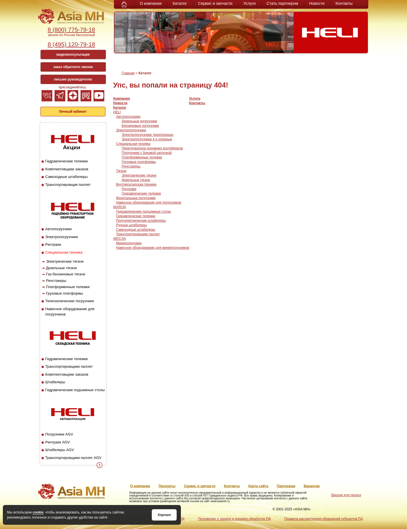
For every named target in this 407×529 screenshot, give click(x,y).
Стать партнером (282, 3)
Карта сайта (258, 486)
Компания (121, 99)
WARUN (119, 207)
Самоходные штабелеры (66, 177)
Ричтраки (53, 244)
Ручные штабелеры (131, 225)
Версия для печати (346, 495)
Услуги (249, 3)
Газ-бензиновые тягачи (65, 274)
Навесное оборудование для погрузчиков (148, 202)
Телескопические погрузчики (69, 301)
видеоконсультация (73, 54)
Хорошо (164, 515)
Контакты (343, 3)
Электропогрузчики (61, 237)
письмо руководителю (73, 79)
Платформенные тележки (68, 287)
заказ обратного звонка (73, 67)
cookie (38, 512)
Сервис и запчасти (215, 3)
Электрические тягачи (65, 261)
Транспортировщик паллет (68, 184)
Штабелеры (55, 382)
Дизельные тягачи (61, 268)
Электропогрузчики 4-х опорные (147, 139)
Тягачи (121, 171)
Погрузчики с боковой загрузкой (147, 153)
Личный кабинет (72, 112)
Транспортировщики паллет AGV (73, 458)
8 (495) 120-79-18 (71, 44)
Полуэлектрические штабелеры (141, 221)
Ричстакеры (56, 280)
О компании (151, 3)
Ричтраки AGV (57, 442)
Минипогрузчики (129, 243)
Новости (316, 3)
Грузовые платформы (64, 293)
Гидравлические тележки (66, 161)
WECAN (119, 239)
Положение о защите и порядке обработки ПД (234, 519)
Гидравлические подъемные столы (75, 390)
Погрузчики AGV (59, 434)
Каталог (180, 3)
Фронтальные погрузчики (136, 198)
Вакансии (312, 486)
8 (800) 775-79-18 (71, 29)
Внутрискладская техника (136, 184)
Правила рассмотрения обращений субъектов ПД (323, 519)
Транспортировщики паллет (69, 366)
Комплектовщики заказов (66, 169)
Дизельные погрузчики (139, 121)
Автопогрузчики (58, 229)
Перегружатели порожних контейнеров (152, 148)
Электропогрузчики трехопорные (147, 135)
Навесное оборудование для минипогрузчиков (152, 248)
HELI (117, 112)
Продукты (167, 486)
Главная (128, 73)
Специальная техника (64, 252)
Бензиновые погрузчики (140, 126)
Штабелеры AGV (59, 450)
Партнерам (286, 486)
